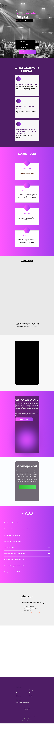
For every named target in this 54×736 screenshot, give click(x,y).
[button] (27, 52)
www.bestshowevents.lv (34, 613)
